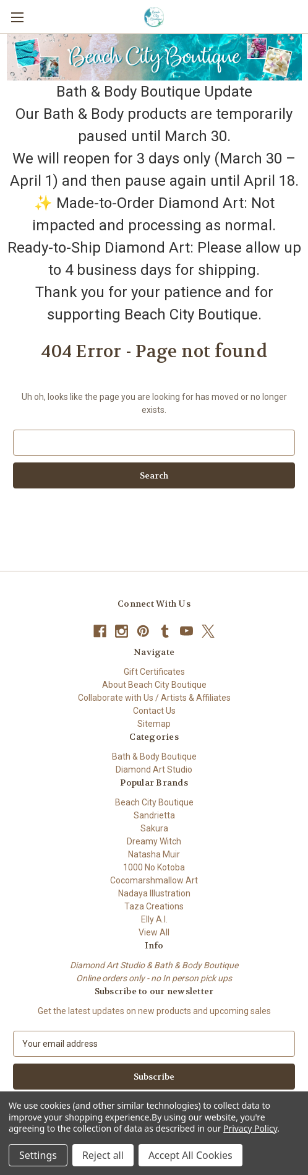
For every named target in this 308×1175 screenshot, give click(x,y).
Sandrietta (154, 815)
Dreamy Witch (154, 841)
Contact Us (154, 711)
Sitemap (154, 724)
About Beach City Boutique (154, 685)
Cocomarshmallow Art (154, 880)
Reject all (103, 1155)
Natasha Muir (154, 854)
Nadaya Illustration (154, 893)
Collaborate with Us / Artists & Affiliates (154, 698)
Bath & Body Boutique (154, 756)
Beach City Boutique (154, 802)
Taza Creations (154, 906)
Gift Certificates (154, 672)
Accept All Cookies (190, 1155)
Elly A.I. (154, 919)
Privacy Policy (250, 1128)
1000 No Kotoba (154, 867)
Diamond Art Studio (154, 769)
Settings (38, 1155)
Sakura (154, 828)
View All (154, 932)
